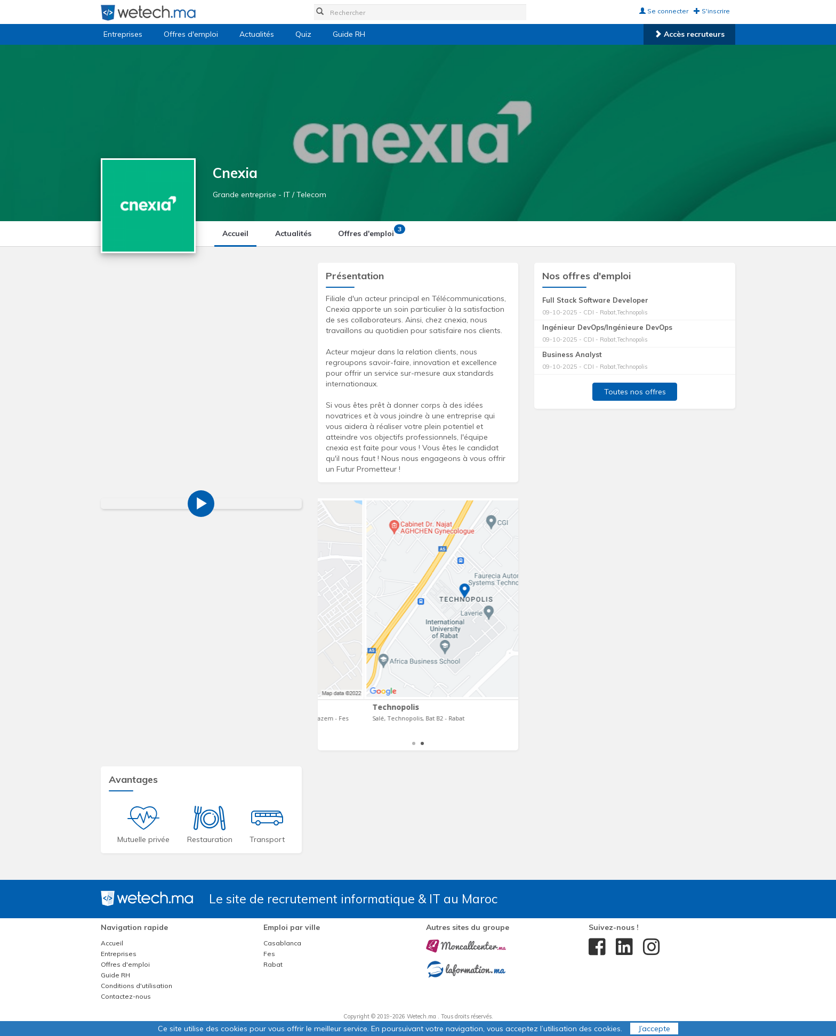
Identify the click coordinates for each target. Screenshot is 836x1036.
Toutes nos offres (635, 391)
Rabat (273, 964)
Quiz (303, 34)
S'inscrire (712, 11)
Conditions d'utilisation (136, 986)
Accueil (235, 233)
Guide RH (349, 34)
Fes (269, 954)
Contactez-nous (126, 996)
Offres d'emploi (191, 34)
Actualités (256, 34)
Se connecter (663, 11)
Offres (370, 231)
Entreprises (122, 34)
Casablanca (282, 943)
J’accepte (654, 1028)
